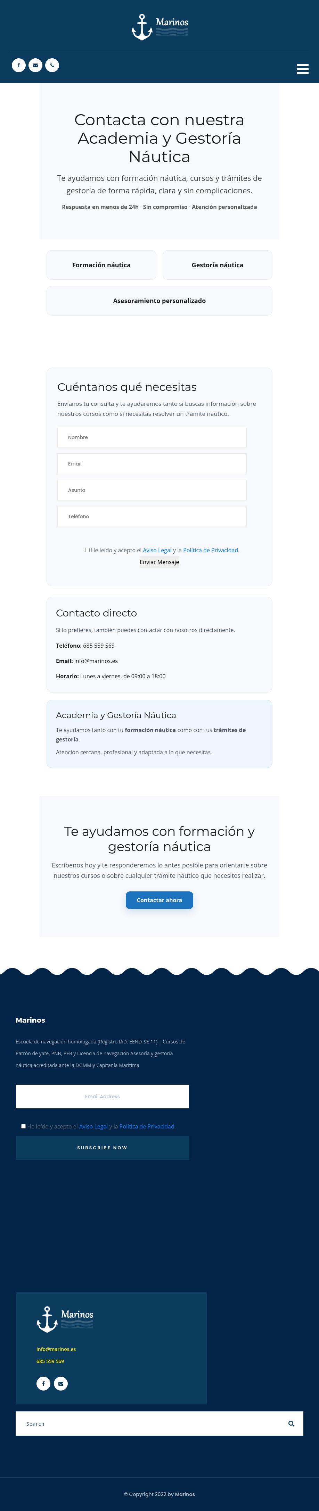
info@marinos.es (56, 1349)
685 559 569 (50, 1361)
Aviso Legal (157, 550)
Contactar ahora (159, 900)
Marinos (185, 1494)
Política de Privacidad (210, 550)
